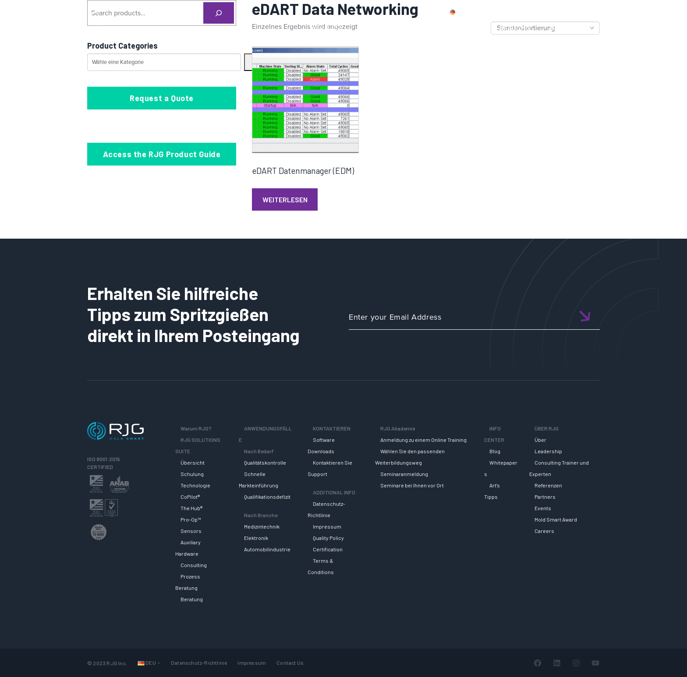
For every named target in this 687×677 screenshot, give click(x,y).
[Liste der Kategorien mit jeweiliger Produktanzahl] (164, 62)
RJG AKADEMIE (508, 28)
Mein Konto (590, 12)
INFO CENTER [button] (570, 28)
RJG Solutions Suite (389, 28)
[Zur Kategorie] (248, 62)
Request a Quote (162, 98)
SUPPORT (452, 28)
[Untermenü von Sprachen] (158, 662)
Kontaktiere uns (541, 12)
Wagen (628, 12)
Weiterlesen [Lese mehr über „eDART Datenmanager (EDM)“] (285, 199)
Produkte (494, 12)
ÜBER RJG (625, 28)
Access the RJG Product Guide (162, 154)
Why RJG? (326, 28)
